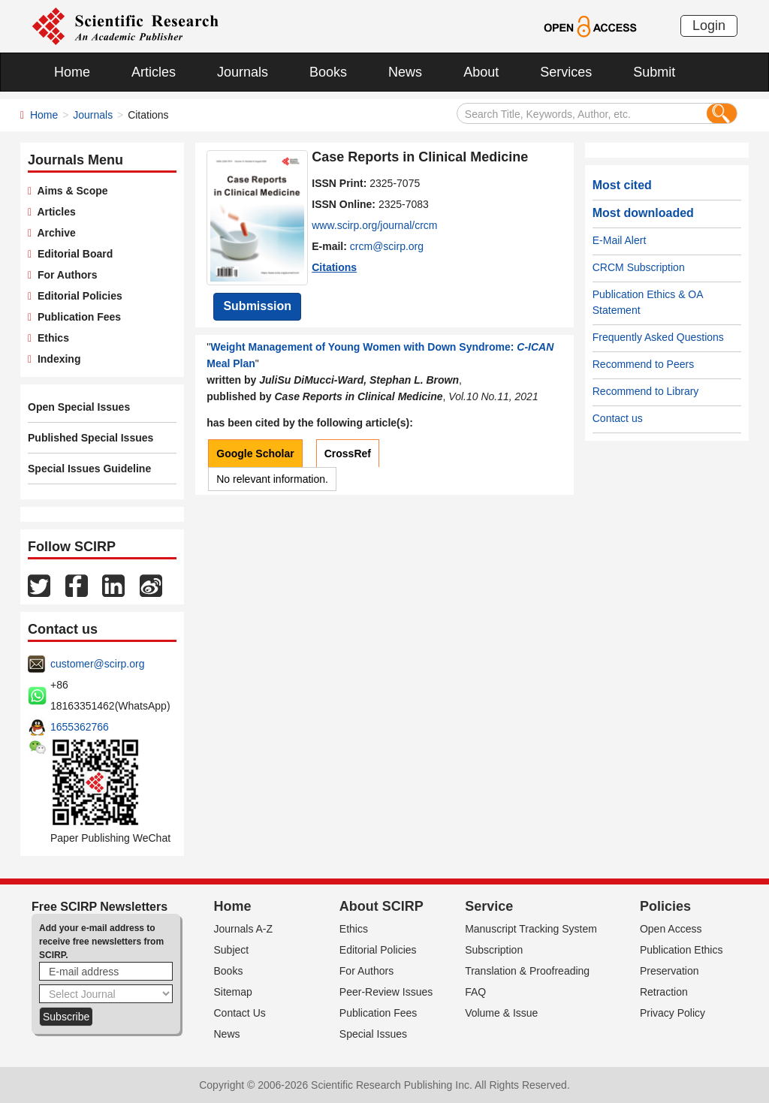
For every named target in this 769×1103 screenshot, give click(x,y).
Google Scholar (255, 454)
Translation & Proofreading (527, 971)
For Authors (64, 275)
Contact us (618, 418)
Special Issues (373, 1034)
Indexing (56, 359)
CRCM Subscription (639, 267)
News (405, 72)
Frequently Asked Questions (658, 337)
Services (566, 72)
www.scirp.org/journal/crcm (374, 225)
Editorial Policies (77, 296)
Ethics (50, 338)
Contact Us (240, 1013)
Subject (231, 950)
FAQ (475, 992)
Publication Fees (76, 317)
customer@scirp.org (97, 664)
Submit (654, 72)
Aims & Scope (69, 191)
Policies (665, 906)
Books (328, 72)
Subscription (494, 950)
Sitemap (233, 992)
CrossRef (347, 454)
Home (72, 72)
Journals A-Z (243, 929)
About (481, 72)
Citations (334, 267)
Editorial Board (72, 254)
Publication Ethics (681, 950)
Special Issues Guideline (89, 469)
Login (708, 25)
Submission (257, 306)
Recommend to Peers (643, 364)
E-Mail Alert (620, 240)
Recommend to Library (646, 391)
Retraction (664, 992)
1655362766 (79, 727)
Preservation (669, 971)
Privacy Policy (672, 1013)
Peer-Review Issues (386, 992)
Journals (242, 72)
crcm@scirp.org (387, 246)
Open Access (671, 929)
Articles (153, 72)
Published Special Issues (90, 438)
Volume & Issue (501, 1013)
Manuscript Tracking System (531, 929)
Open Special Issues (79, 407)
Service (489, 906)
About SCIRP (381, 906)
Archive (54, 233)
